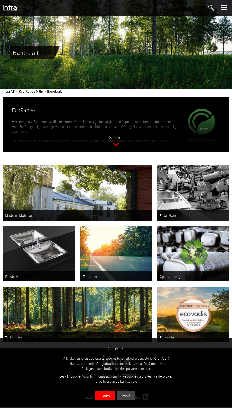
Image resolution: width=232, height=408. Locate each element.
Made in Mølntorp (20, 216)
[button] (224, 7)
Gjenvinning (170, 277)
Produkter (13, 277)
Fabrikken (168, 216)
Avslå (126, 396)
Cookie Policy (79, 376)
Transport (91, 277)
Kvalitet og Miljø (31, 91)
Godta (105, 396)
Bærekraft (54, 91)
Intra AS (9, 91)
